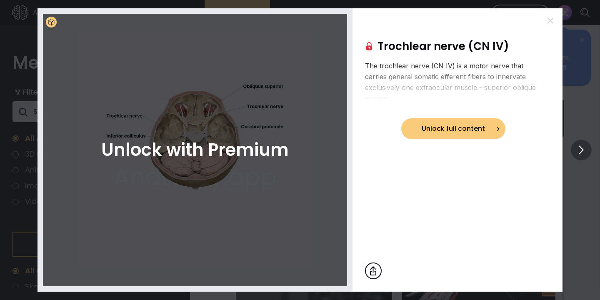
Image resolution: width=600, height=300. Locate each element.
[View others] (581, 150)
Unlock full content (453, 128)
